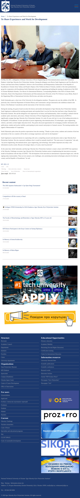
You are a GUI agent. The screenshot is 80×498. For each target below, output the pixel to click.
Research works (45, 370)
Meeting (3, 169)
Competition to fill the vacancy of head (14, 196)
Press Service (5, 171)
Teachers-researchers (7, 424)
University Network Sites (48, 360)
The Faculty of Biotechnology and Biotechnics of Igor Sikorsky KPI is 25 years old (27, 218)
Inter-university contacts (14, 169)
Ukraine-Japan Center (7, 380)
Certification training (47, 351)
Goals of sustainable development (11, 441)
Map (2, 483)
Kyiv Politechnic (15, 171)
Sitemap (7, 483)
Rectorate (4, 341)
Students (3, 408)
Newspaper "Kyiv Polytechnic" (50, 380)
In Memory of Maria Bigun (11, 250)
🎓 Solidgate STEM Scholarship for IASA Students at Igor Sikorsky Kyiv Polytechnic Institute (30, 207)
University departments (8, 360)
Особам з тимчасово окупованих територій (14, 402)
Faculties (3, 354)
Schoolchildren (5, 395)
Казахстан (26, 169)
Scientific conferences (47, 367)
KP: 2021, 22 (5, 164)
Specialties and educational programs (12, 431)
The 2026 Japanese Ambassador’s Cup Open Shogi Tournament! (21, 185)
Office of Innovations (7, 386)
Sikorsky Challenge (6, 421)
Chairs (3, 357)
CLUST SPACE (5, 437)
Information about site (17, 483)
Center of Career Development (10, 383)
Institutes (3, 351)
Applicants (4, 398)
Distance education (46, 341)
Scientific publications (47, 364)
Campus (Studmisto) (7, 377)
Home (3, 16)
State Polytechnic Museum (9, 367)
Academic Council (6, 344)
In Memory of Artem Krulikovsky (13, 239)
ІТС (7, 166)
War (2, 434)
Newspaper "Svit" (46, 383)
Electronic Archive (46, 373)
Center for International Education (51, 354)
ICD (2, 166)
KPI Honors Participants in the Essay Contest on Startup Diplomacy (22, 229)
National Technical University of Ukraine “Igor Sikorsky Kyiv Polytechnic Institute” (23, 6)
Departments (5, 347)
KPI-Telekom (5, 370)
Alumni (3, 411)
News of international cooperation (32, 171)
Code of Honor (5, 428)
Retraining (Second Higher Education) (52, 347)
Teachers (3, 415)
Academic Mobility (46, 344)
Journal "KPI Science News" (49, 377)
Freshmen (4, 405)
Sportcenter (4, 373)
